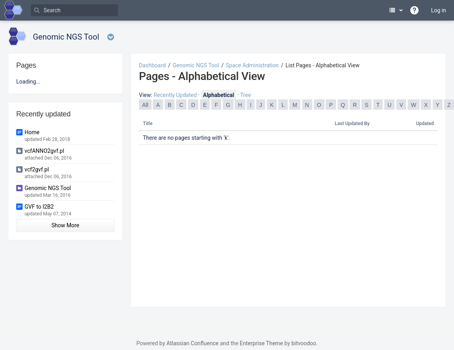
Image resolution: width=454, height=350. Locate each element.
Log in (438, 10)
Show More (65, 225)
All (145, 105)
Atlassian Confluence (192, 343)
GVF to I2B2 (39, 207)
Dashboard (152, 65)
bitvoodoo (303, 343)
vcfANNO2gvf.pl (44, 151)
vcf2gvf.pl (37, 169)
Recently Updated (175, 95)
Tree (245, 95)
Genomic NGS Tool (196, 65)
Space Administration (252, 65)
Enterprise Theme (261, 343)
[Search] (74, 10)
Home (32, 132)
